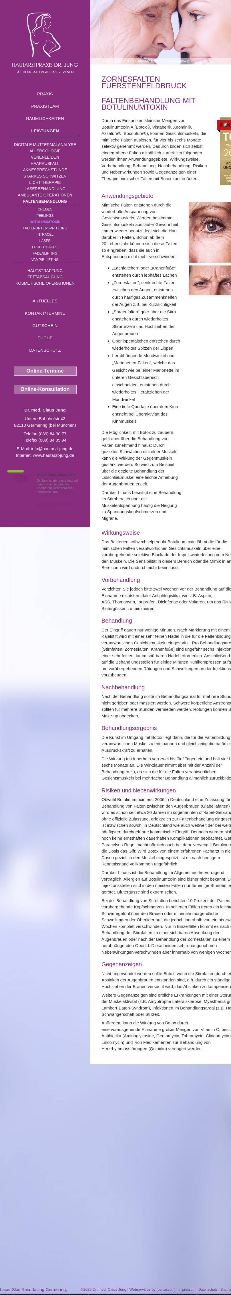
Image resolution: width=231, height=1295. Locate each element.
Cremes (45, 209)
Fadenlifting (45, 253)
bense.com (166, 1290)
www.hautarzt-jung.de (53, 455)
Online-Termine (45, 371)
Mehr (67, 491)
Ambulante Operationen (45, 195)
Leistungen (45, 130)
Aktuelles (45, 300)
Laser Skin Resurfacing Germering (33, 1289)
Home (106, 61)
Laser (45, 241)
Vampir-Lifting (45, 260)
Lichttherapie (45, 182)
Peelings (44, 216)
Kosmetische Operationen (45, 283)
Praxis (45, 93)
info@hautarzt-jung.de (52, 448)
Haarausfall (45, 163)
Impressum (186, 1290)
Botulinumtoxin (44, 222)
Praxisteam (45, 106)
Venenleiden (45, 157)
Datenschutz (45, 350)
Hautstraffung (45, 270)
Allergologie (45, 151)
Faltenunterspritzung (45, 228)
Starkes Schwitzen (45, 176)
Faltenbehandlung (45, 201)
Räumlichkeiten (45, 118)
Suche (45, 337)
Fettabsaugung (45, 277)
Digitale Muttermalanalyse (45, 144)
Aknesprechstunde (45, 170)
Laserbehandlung (45, 188)
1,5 (21, 478)
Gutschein (44, 325)
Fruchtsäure (45, 247)
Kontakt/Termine (45, 313)
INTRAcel (45, 235)
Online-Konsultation (45, 389)
